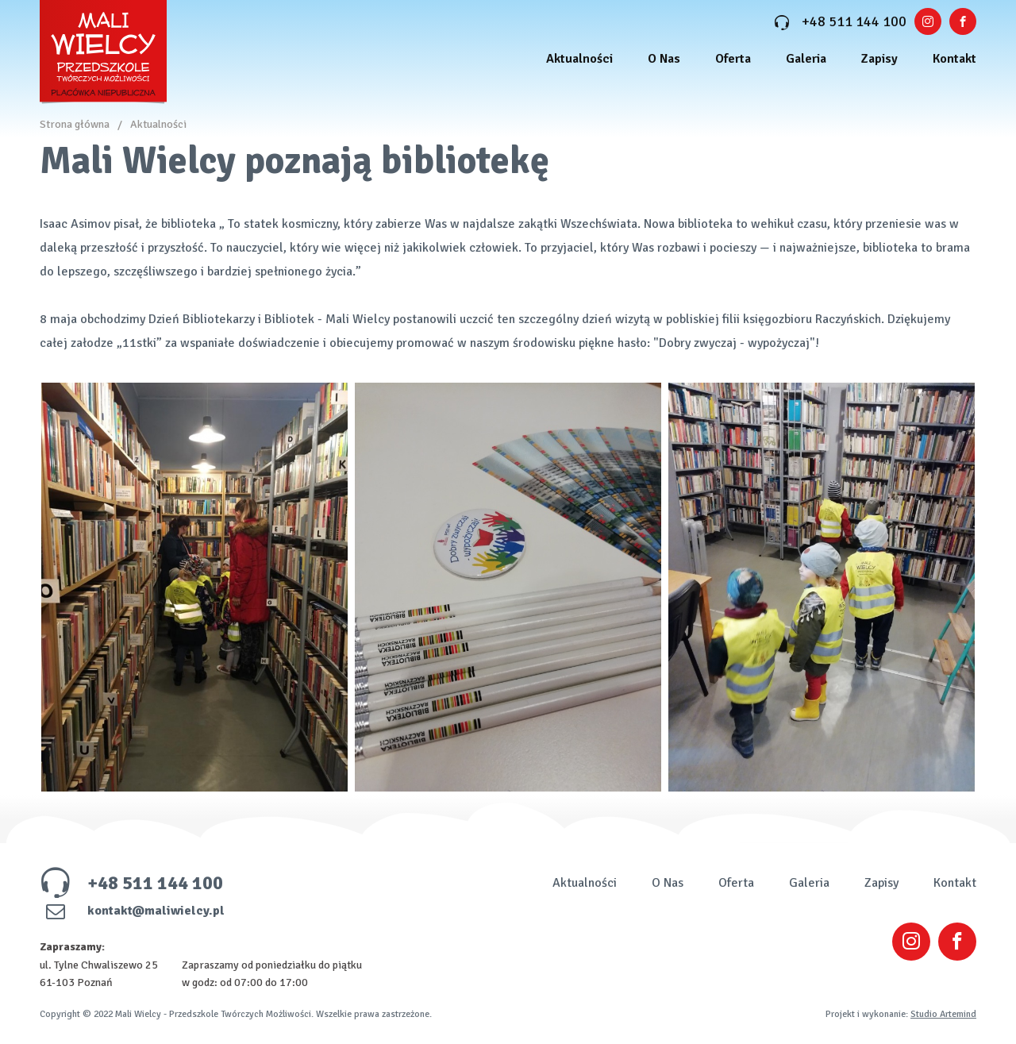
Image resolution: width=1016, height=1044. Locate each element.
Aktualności (579, 59)
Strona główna (75, 124)
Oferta (733, 59)
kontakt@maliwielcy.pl (132, 911)
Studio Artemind (943, 1014)
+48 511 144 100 (840, 21)
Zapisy (879, 59)
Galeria (806, 59)
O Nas (664, 59)
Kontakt (954, 59)
